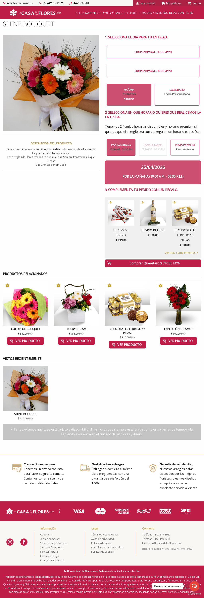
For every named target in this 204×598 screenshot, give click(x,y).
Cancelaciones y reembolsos (107, 547)
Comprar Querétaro (154, 263)
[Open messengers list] (194, 586)
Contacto (185, 13)
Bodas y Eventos (155, 13)
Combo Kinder (121, 235)
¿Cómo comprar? (50, 539)
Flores (132, 13)
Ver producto (27, 341)
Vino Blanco (153, 233)
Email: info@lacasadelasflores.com (161, 543)
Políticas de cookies (102, 551)
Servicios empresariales (53, 543)
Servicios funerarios (51, 547)
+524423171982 (51, 3)
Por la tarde (153, 147)
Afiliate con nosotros (18, 3)
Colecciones (112, 13)
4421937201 (79, 3)
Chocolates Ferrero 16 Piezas (185, 238)
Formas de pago (49, 556)
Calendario (177, 92)
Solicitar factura (49, 551)
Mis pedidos (171, 3)
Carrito (194, 3)
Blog (173, 13)
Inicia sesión (145, 3)
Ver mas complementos (181, 252)
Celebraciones (87, 13)
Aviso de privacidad (102, 539)
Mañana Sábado (129, 94)
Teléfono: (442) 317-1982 (156, 534)
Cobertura (46, 534)
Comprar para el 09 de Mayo (153, 52)
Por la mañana (121, 147)
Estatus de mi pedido (52, 560)
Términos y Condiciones (105, 534)
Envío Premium (185, 147)
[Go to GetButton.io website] (194, 594)
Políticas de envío (101, 543)
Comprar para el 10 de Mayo (153, 71)
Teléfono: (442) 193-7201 (156, 539)
